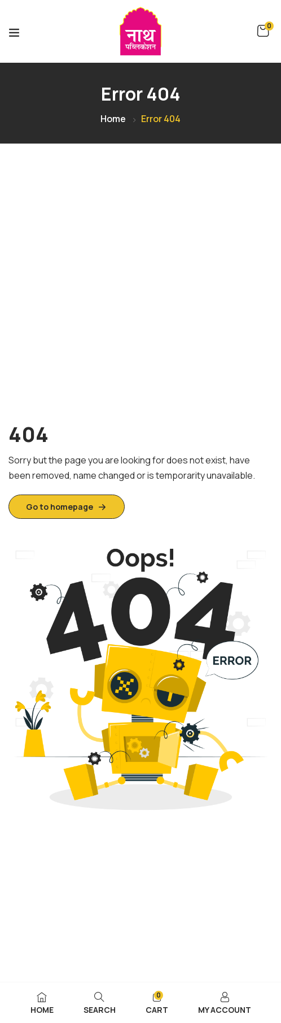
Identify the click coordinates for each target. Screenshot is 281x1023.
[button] (263, 31)
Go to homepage (66, 506)
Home (113, 118)
